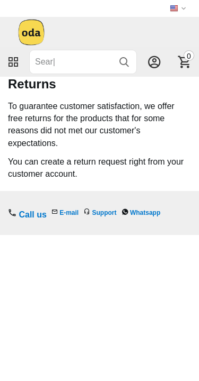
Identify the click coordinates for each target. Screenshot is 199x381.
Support (104, 212)
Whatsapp (145, 212)
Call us (32, 214)
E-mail (69, 212)
